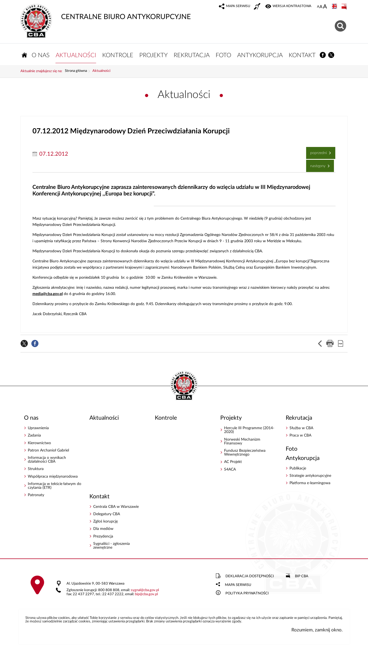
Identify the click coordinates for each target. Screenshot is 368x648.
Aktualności (101, 71)
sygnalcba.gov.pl (145, 590)
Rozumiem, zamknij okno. (317, 630)
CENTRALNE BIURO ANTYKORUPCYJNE (105, 12)
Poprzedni (317, 151)
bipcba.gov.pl (146, 595)
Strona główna (76, 71)
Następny (316, 164)
